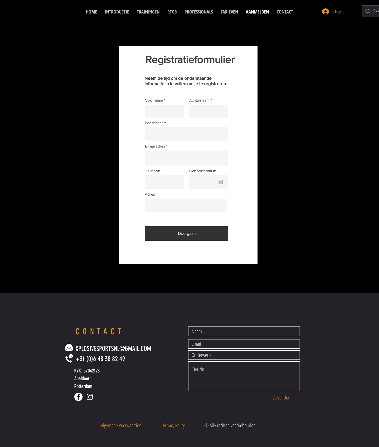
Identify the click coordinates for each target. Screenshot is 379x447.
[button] (121, 425)
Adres (150, 194)
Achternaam (199, 100)
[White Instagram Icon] (90, 397)
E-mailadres (155, 146)
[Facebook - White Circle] (78, 397)
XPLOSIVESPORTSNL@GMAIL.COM (113, 349)
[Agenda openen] (221, 182)
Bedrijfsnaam (156, 123)
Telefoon (152, 171)
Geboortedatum (202, 171)
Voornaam (154, 100)
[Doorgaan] (186, 233)
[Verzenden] (281, 398)
